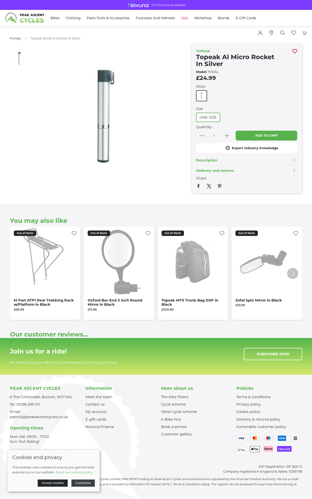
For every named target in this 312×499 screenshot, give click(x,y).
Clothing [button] (73, 18)
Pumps (15, 38)
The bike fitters (174, 397)
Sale (184, 18)
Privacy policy (248, 404)
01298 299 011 (28, 404)
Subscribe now (273, 354)
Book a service (174, 427)
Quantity (204, 127)
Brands (224, 18)
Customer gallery (176, 434)
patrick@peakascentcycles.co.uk (39, 417)
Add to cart (266, 135)
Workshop (203, 18)
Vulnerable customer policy (261, 427)
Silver (201, 86)
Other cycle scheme (179, 412)
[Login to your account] (260, 32)
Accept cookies (53, 483)
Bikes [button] (55, 18)
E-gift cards (95, 419)
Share (201, 178)
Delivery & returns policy (258, 419)
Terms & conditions (253, 397)
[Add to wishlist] (74, 233)
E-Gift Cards (246, 18)
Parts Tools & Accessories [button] (108, 18)
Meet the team (98, 397)
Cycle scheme (173, 404)
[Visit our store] (271, 32)
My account (95, 412)
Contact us (95, 404)
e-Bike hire (171, 419)
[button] (282, 32)
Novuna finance (99, 427)
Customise (83, 483)
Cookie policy (248, 412)
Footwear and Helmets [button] (155, 18)
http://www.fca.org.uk (281, 484)
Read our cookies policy (74, 472)
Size (199, 109)
